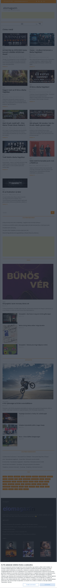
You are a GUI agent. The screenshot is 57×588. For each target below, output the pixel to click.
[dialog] (28, 575)
